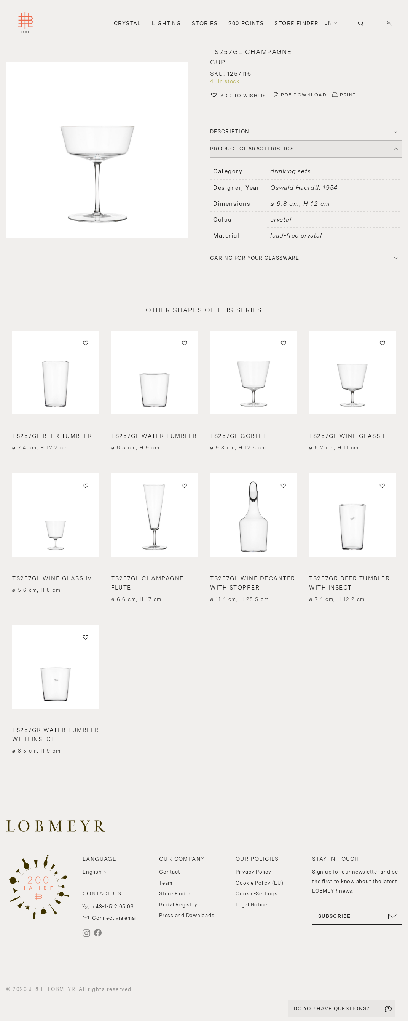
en (328, 23)
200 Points (246, 23)
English (92, 872)
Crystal (127, 23)
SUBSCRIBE (357, 916)
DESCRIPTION (229, 131)
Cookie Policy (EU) (260, 883)
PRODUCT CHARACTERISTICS (252, 149)
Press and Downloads (186, 915)
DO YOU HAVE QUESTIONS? (332, 1008)
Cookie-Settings (256, 893)
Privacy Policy (253, 872)
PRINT (348, 94)
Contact (169, 872)
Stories (205, 23)
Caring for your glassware (255, 258)
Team (165, 883)
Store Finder (296, 23)
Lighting (166, 23)
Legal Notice (251, 905)
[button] (239, 96)
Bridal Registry (178, 905)
